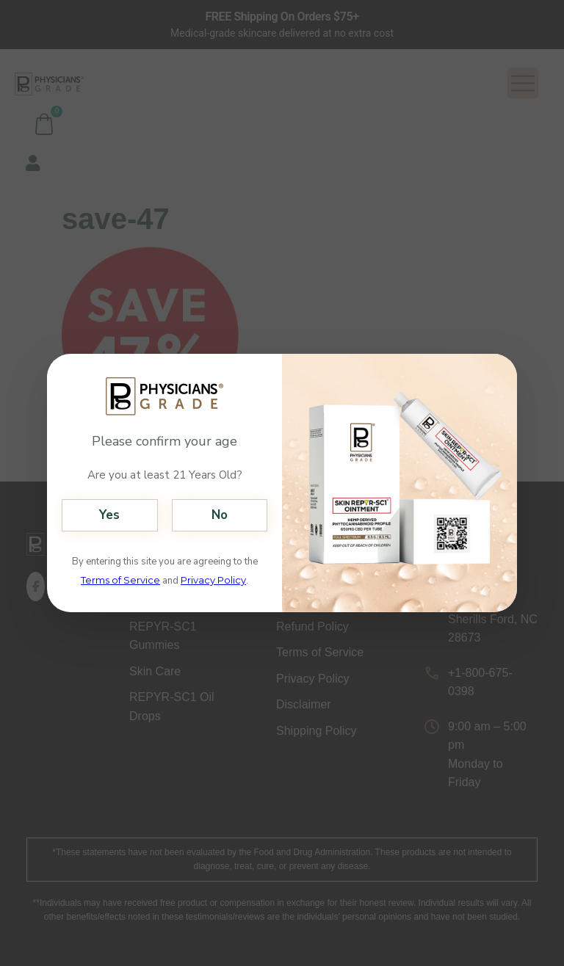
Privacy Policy (213, 580)
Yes (109, 514)
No (220, 514)
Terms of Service (120, 580)
